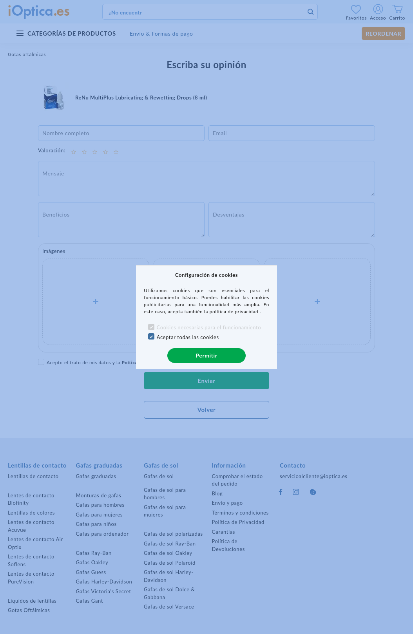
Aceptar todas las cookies (188, 337)
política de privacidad (235, 311)
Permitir (206, 355)
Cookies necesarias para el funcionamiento (209, 327)
